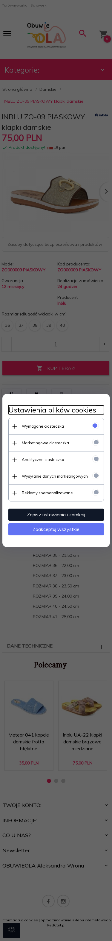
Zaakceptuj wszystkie (56, 529)
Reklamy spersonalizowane (47, 492)
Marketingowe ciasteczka (45, 442)
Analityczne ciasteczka (43, 459)
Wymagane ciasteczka (43, 426)
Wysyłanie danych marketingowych (55, 476)
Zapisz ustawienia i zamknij (56, 515)
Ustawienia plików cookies (52, 410)
